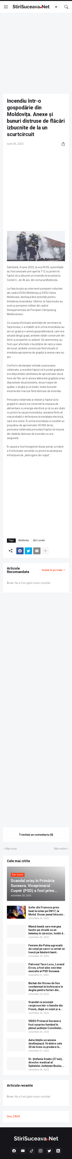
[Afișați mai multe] (45, 550)
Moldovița (23, 540)
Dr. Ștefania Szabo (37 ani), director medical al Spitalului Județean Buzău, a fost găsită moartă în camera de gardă (46, 1062)
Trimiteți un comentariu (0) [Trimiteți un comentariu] (36, 834)
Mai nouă (11, 848)
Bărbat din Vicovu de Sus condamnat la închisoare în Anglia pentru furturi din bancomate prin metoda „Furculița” (45, 987)
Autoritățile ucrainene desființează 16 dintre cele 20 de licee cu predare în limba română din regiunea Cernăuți (45, 1044)
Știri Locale (39, 540)
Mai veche (60, 848)
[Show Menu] (6, 7)
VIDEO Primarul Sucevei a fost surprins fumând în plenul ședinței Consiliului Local (44, 1024)
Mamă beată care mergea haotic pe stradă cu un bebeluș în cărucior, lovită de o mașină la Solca (46, 930)
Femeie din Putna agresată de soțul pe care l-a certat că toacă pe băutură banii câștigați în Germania (46, 949)
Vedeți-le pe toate (52, 570)
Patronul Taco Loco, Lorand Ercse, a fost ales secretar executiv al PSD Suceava (46, 968)
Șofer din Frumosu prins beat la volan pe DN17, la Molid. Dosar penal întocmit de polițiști (46, 911)
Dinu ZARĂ (13, 1116)
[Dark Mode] (57, 7)
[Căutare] (66, 7)
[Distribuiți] (62, 144)
